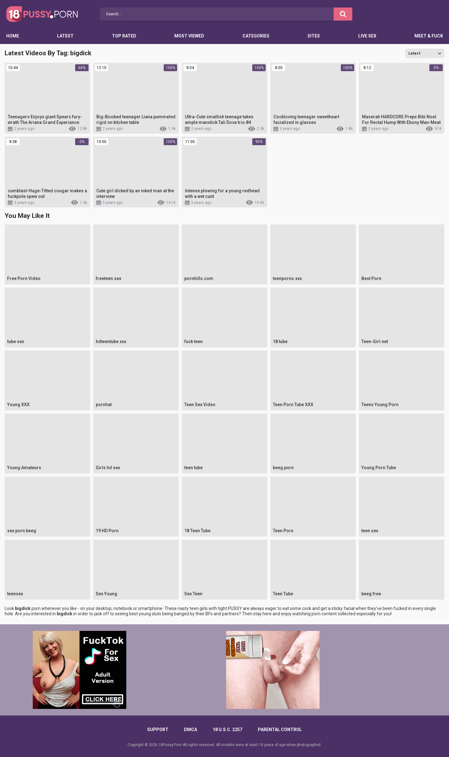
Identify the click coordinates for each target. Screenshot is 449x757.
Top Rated (124, 35)
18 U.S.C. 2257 (227, 729)
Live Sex (367, 35)
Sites (313, 35)
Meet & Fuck (428, 35)
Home (12, 35)
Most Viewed (189, 35)
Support (157, 729)
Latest (65, 35)
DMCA (190, 729)
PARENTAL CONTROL (280, 729)
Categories (256, 35)
